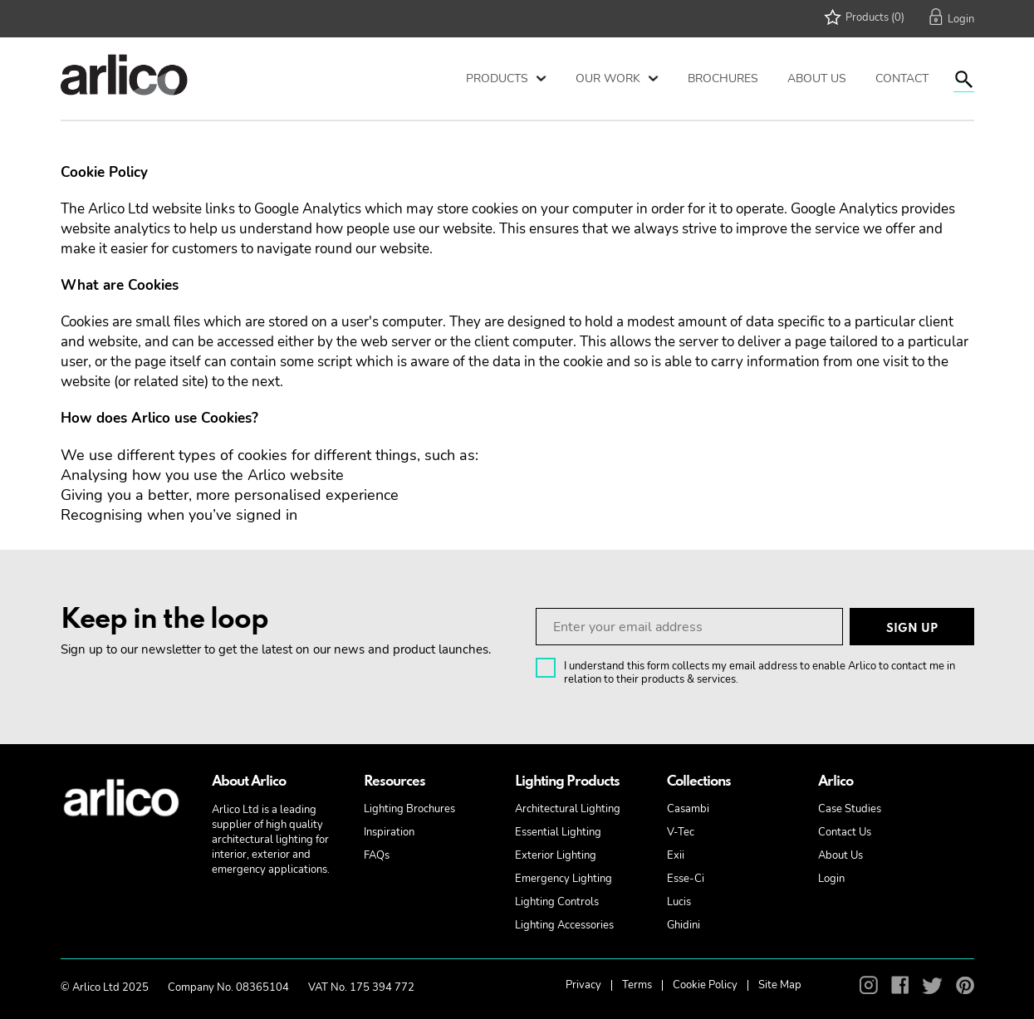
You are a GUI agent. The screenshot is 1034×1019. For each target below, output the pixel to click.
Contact (902, 78)
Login (831, 878)
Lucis (679, 901)
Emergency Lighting (563, 878)
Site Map (779, 984)
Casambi (688, 808)
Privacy (583, 984)
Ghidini (683, 925)
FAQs (377, 855)
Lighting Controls (557, 901)
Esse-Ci (685, 878)
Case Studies (849, 808)
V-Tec (680, 832)
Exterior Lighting (555, 855)
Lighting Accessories (564, 925)
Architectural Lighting (567, 808)
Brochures (723, 78)
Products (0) (874, 17)
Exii (675, 855)
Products (497, 78)
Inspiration (389, 832)
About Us (816, 78)
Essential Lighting (558, 832)
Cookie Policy (705, 984)
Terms (637, 984)
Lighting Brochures (409, 808)
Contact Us (844, 832)
